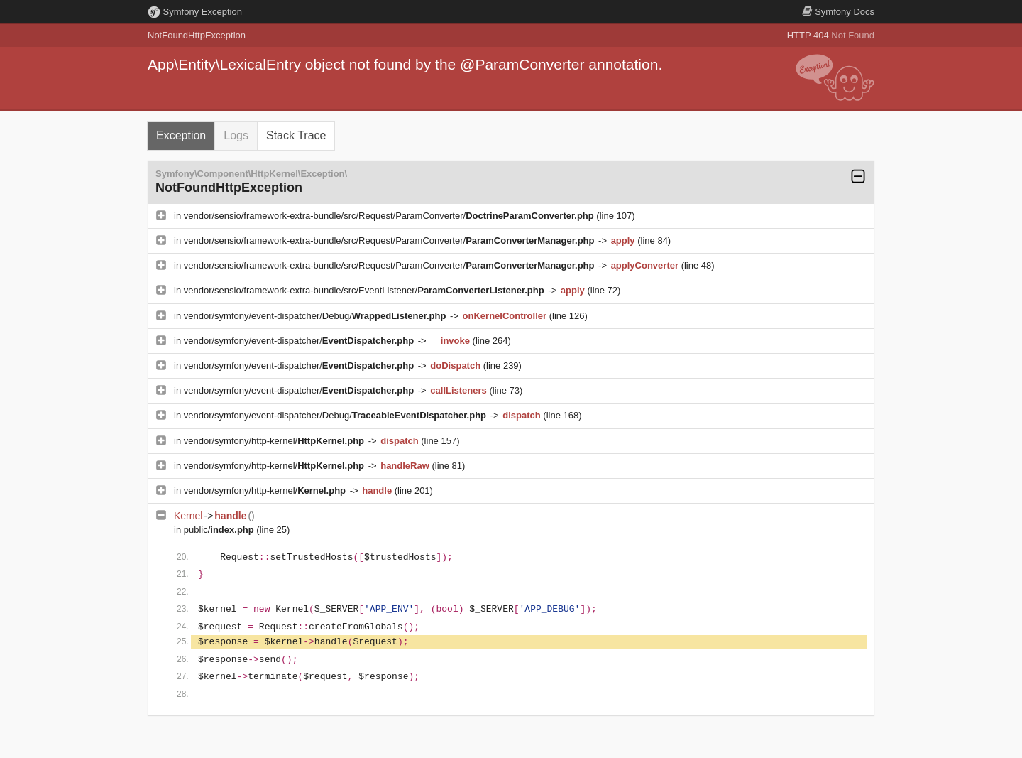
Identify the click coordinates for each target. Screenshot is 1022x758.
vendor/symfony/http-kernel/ (275, 440)
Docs (838, 11)
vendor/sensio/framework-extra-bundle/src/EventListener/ (365, 290)
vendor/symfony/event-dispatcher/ (300, 340)
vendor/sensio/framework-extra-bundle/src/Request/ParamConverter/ (390, 215)
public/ (220, 529)
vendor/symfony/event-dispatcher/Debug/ (316, 315)
